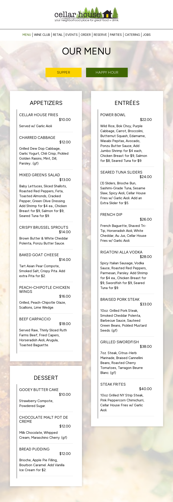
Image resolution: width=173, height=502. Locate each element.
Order (86, 35)
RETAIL (58, 35)
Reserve (100, 35)
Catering (132, 35)
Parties (116, 35)
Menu (27, 35)
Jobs (147, 35)
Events (72, 35)
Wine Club (42, 35)
